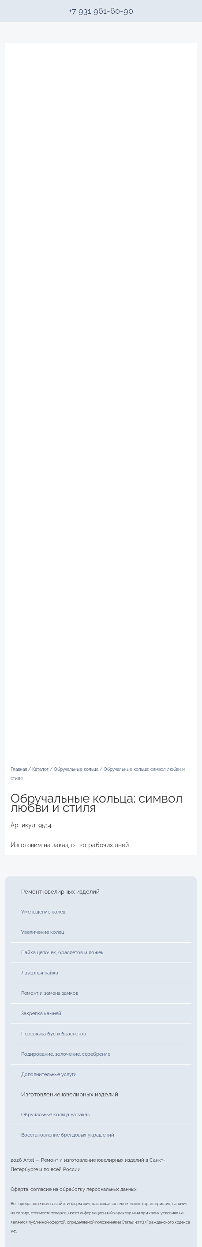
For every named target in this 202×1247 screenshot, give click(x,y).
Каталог (40, 769)
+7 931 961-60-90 (101, 10)
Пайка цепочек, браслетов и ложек (62, 952)
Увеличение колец (42, 932)
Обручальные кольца (76, 769)
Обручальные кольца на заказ (55, 1114)
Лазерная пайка (39, 973)
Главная (19, 769)
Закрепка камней (41, 1013)
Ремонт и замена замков (50, 993)
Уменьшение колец (43, 912)
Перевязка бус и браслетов (53, 1034)
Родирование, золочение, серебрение (65, 1054)
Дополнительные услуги (49, 1074)
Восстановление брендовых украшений (67, 1135)
